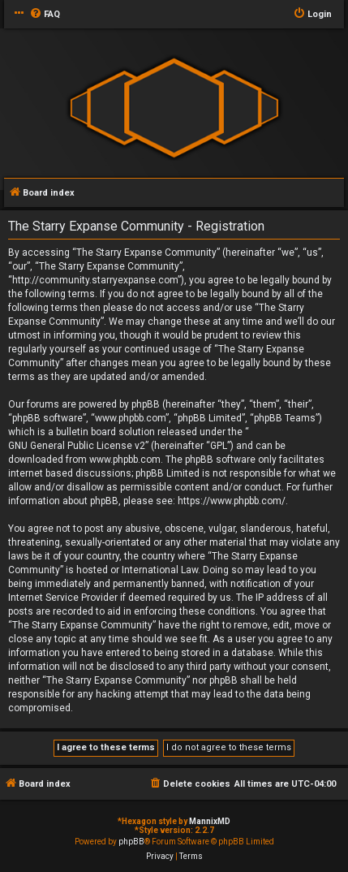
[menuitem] (44, 14)
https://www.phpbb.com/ (232, 501)
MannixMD (209, 821)
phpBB (131, 841)
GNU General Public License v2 (76, 445)
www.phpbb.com (125, 459)
